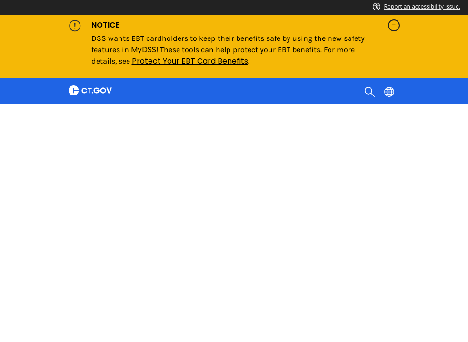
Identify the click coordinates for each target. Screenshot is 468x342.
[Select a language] (390, 91)
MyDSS (143, 49)
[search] (371, 91)
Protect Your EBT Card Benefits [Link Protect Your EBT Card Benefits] (190, 61)
